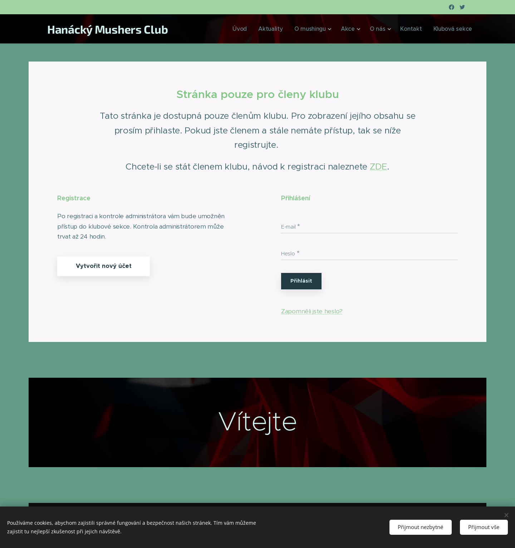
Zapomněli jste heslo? (312, 311)
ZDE (378, 166)
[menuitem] (263, 29)
